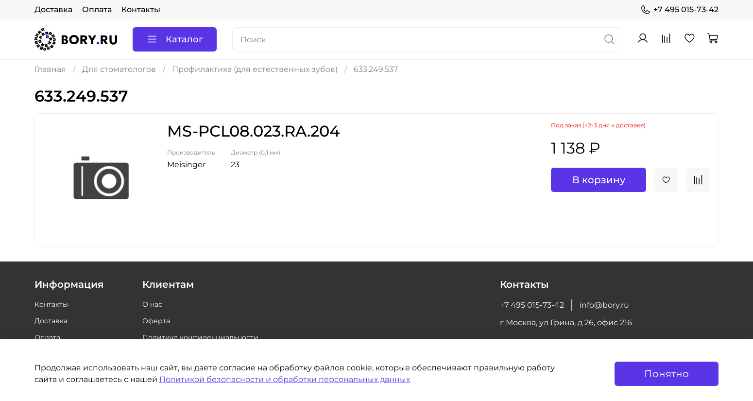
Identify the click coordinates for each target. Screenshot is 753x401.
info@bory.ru (604, 305)
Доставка (53, 9)
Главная (50, 69)
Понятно (666, 374)
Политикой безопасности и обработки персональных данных (284, 379)
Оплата (97, 9)
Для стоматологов (119, 69)
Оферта (156, 320)
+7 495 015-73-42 (679, 9)
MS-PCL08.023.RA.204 (253, 131)
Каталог (174, 39)
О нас (152, 304)
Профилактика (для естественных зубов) (255, 69)
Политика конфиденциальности (200, 337)
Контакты (140, 9)
